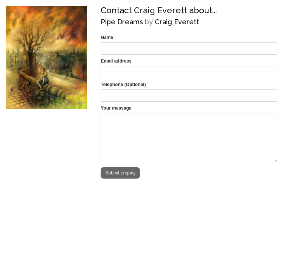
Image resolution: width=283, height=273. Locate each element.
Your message (116, 108)
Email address (116, 61)
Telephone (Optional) (123, 84)
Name (107, 37)
